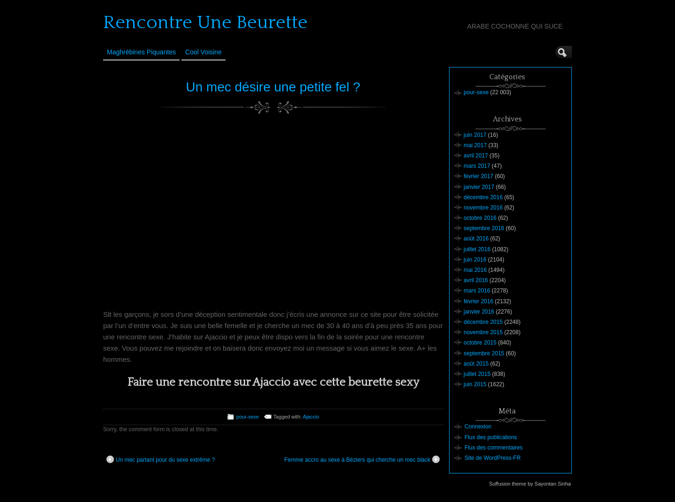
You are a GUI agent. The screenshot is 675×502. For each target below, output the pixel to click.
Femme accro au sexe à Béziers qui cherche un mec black (362, 459)
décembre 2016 (483, 197)
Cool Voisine (203, 52)
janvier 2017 (479, 187)
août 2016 (476, 238)
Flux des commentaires (494, 447)
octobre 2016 (480, 218)
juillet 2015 (477, 374)
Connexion (478, 426)
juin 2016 (475, 259)
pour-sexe (247, 417)
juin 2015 (475, 384)
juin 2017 (475, 135)
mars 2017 (477, 166)
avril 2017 (476, 155)
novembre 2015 (483, 332)
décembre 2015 (483, 322)
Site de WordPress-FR (493, 458)
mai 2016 (475, 270)
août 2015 (476, 363)
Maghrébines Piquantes (141, 52)
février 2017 (478, 176)
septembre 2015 (484, 353)
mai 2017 (475, 145)
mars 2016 (477, 290)
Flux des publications (491, 437)
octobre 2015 (480, 342)
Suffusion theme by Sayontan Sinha (530, 484)
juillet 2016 (477, 249)
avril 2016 (476, 280)
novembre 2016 (483, 207)
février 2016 (478, 301)
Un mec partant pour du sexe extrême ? (160, 459)
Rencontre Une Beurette (205, 22)
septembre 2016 (484, 228)
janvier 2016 (479, 311)
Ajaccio (311, 417)
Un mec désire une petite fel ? (273, 87)
